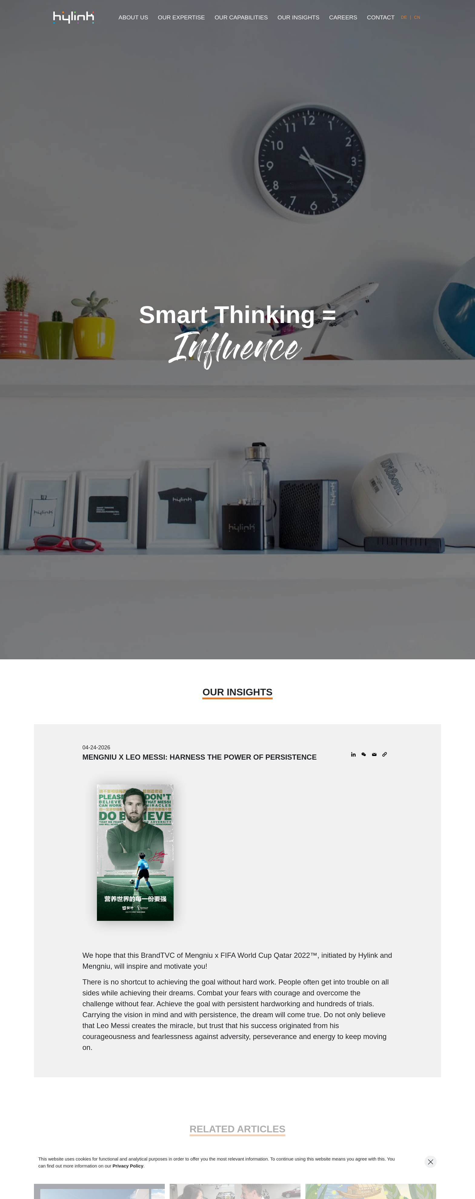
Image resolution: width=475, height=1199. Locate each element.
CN (417, 17)
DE (404, 17)
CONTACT (380, 17)
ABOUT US (133, 17)
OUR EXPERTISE (181, 17)
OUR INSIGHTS (298, 17)
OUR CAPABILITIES (241, 17)
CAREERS (343, 17)
